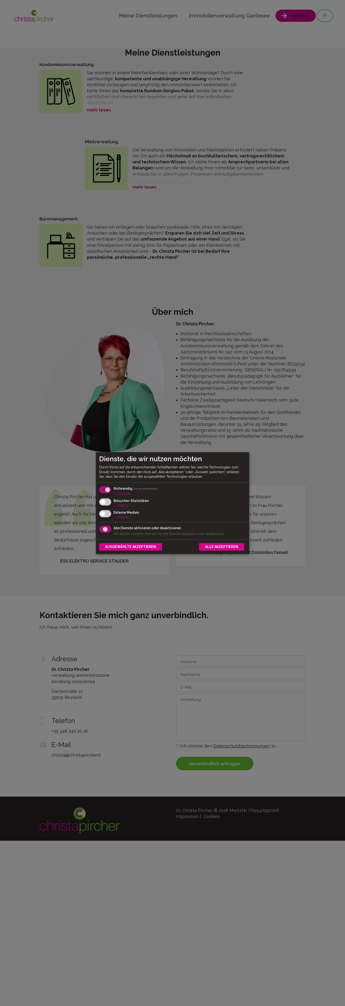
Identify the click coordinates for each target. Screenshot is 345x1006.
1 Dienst (121, 505)
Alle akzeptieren (221, 547)
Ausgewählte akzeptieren (130, 547)
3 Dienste (122, 493)
